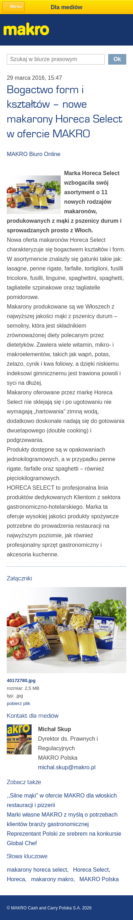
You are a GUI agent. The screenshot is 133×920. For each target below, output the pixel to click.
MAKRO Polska (99, 879)
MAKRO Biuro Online (33, 154)
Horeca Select (91, 870)
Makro (26, 28)
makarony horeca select (37, 870)
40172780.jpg (21, 680)
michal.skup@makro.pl (66, 767)
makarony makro (53, 879)
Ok (117, 59)
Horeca (17, 879)
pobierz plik (18, 703)
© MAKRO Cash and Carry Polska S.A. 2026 (49, 908)
